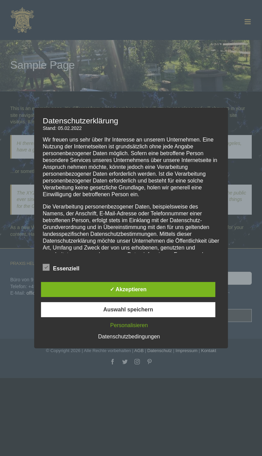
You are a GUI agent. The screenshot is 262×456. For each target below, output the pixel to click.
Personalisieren (129, 325)
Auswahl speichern (128, 309)
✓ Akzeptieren (128, 289)
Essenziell (61, 267)
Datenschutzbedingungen (129, 336)
